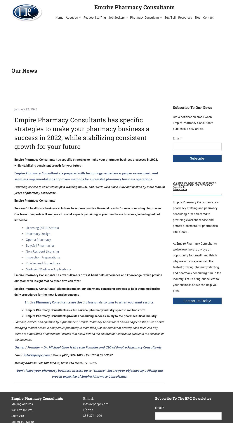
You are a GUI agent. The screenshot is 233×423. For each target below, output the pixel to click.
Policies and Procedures (43, 263)
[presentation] (201, 171)
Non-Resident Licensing (42, 251)
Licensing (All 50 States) (42, 228)
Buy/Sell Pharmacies (40, 246)
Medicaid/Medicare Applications (48, 269)
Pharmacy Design (38, 234)
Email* (177, 138)
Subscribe (197, 158)
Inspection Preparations (43, 257)
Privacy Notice (180, 189)
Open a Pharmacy (38, 240)
